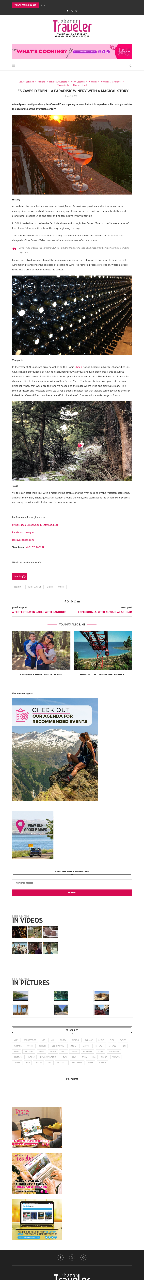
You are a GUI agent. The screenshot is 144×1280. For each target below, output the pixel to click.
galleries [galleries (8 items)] (29, 1051)
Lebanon (18, 587)
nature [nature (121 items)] (31, 1057)
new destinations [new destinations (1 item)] (48, 1057)
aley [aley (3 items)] (16, 1040)
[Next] (44, 5)
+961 (35, 547)
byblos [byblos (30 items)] (123, 1040)
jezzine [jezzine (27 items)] (74, 1051)
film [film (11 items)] (124, 1046)
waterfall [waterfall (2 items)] (61, 1062)
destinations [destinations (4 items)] (58, 1046)
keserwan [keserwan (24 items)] (87, 1051)
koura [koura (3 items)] (100, 1051)
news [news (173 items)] (64, 1057)
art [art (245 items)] (43, 1040)
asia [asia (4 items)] (52, 1040)
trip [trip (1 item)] (28, 1062)
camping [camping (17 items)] (18, 1046)
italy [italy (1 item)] (63, 1051)
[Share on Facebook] (65, 601)
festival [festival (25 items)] (98, 1046)
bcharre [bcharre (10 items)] (89, 1040)
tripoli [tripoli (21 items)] (38, 1062)
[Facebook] (67, 10)
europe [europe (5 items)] (73, 1046)
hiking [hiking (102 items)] (53, 1051)
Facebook (17, 532)
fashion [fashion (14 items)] (85, 1046)
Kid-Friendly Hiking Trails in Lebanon (41, 674)
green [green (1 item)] (41, 1051)
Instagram (29, 532)
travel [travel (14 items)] (17, 1062)
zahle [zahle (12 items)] (90, 1062)
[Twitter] (72, 10)
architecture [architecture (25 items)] (30, 1040)
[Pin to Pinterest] (72, 601)
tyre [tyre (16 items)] (49, 1062)
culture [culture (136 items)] (42, 1046)
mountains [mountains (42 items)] (114, 1051)
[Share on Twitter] (68, 601)
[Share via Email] (78, 601)
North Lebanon (34, 587)
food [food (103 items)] (16, 1051)
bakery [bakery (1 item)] (63, 1040)
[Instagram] (76, 10)
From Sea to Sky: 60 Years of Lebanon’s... (103, 674)
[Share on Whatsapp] (75, 601)
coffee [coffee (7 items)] (30, 1046)
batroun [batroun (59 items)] (75, 1040)
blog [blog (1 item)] (112, 1040)
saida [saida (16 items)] (84, 1057)
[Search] (130, 65)
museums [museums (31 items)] (18, 1057)
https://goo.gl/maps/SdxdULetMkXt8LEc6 (35, 524)
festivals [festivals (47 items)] (112, 1046)
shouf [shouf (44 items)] (104, 1057)
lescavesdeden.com (23, 539)
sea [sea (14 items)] (93, 1057)
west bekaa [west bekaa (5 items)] (77, 1062)
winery (61, 587)
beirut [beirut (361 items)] (101, 1040)
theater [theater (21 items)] (116, 1057)
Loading (20, 576)
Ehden (78, 367)
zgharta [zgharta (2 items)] (102, 1062)
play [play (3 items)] (74, 1057)
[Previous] (41, 5)
